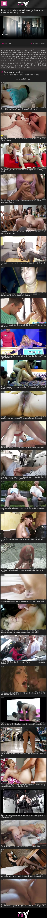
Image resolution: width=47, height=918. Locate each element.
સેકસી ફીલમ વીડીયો (31, 75)
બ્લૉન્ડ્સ (12, 72)
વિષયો (6, 72)
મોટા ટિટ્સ (19, 72)
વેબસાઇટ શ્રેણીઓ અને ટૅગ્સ (13, 75)
